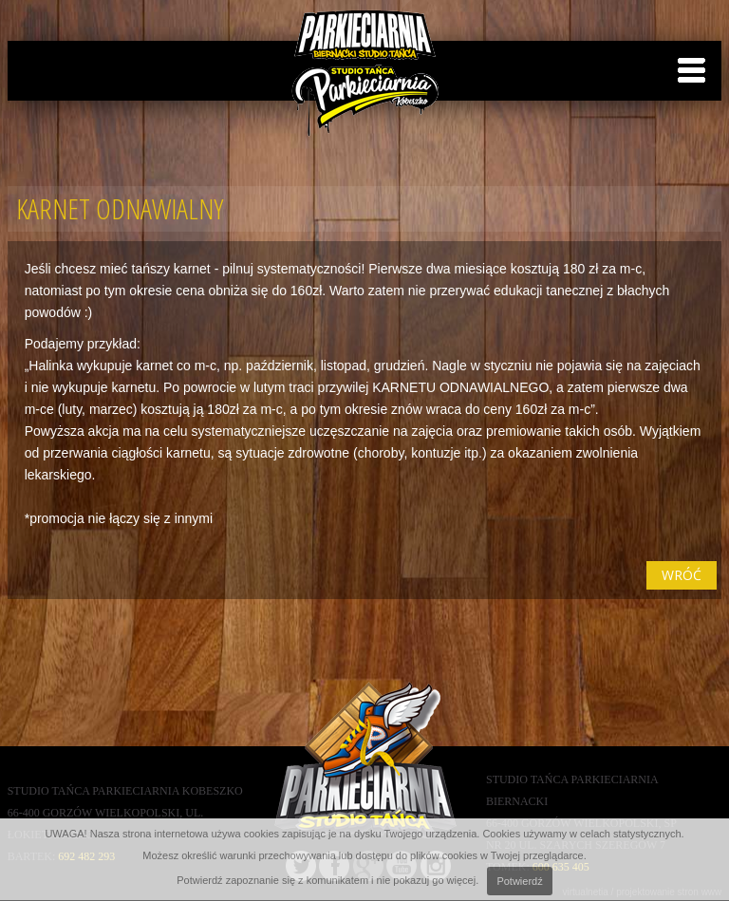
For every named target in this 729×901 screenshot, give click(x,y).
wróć (681, 575)
